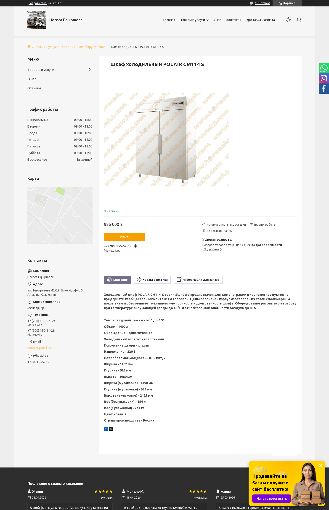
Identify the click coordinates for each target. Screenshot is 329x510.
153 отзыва (262, 3)
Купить (124, 237)
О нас (217, 20)
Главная (169, 20)
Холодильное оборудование (84, 47)
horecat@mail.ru (39, 348)
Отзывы (34, 88)
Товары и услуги (192, 20)
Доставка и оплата (261, 20)
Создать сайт (38, 3)
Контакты (233, 20)
